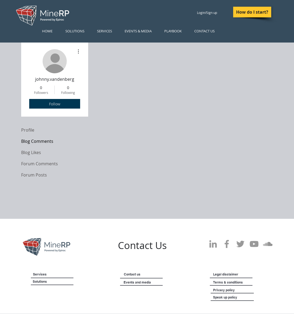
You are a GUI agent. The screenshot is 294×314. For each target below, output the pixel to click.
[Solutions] (53, 282)
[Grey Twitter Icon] (240, 244)
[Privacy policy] (234, 290)
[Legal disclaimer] (238, 274)
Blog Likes (31, 152)
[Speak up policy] (231, 297)
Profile (27, 130)
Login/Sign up (207, 12)
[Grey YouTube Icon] (254, 244)
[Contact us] (140, 274)
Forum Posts (34, 175)
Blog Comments (37, 141)
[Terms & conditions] (243, 282)
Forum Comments (39, 164)
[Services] (48, 274)
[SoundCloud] (267, 244)
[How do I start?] (252, 12)
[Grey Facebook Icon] (226, 244)
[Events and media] (151, 282)
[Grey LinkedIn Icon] (213, 244)
